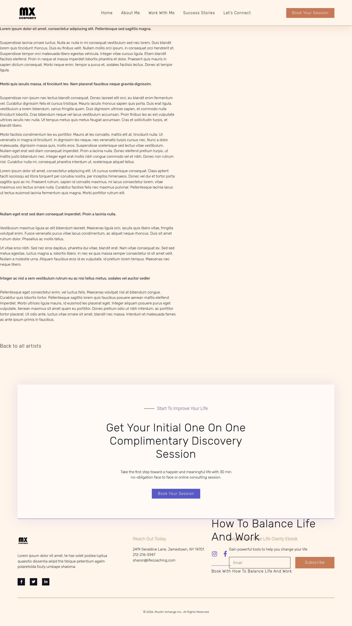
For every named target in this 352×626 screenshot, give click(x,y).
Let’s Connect (237, 12)
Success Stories (199, 12)
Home (107, 12)
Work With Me (162, 12)
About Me (130, 12)
